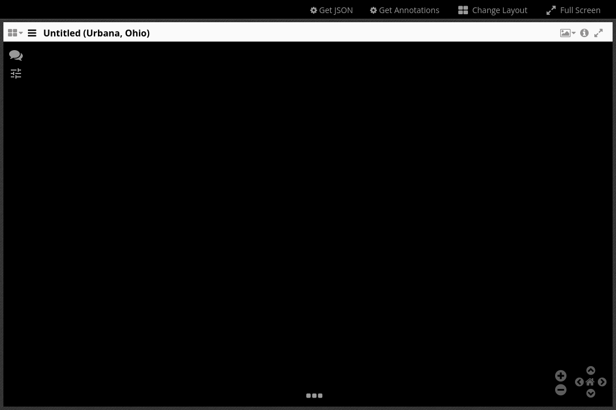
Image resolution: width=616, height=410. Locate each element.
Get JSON (331, 10)
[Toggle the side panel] (32, 35)
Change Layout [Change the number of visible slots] (492, 10)
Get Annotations (405, 10)
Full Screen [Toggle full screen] (572, 10)
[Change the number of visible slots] (14, 35)
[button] (567, 35)
